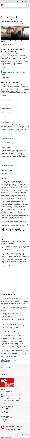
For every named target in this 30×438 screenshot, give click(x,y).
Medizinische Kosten (6, 104)
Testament (4, 117)
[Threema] (6, 361)
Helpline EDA (4, 412)
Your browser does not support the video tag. (15, 33)
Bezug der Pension (6, 142)
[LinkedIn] (4, 361)
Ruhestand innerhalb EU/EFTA (9, 161)
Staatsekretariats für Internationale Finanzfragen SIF (14, 225)
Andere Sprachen (6, 77)
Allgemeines (5, 95)
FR (22, 1)
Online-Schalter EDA (6, 367)
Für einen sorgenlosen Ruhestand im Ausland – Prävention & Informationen (13, 72)
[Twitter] (3, 361)
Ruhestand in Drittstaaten (8, 165)
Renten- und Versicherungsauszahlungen (11, 133)
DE (17, 1)
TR (28, 1)
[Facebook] (1, 361)
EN (25, 1)
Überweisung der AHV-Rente (8, 138)
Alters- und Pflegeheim (7, 108)
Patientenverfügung (6, 112)
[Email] (9, 361)
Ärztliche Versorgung (6, 99)
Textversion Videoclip (6, 44)
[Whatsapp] (7, 361)
